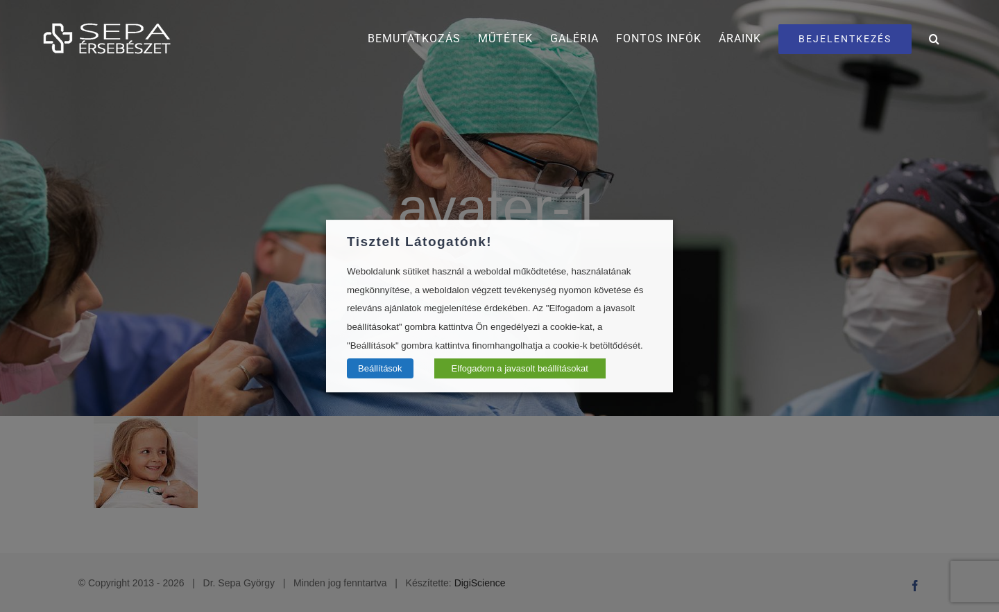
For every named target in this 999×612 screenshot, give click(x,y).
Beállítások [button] (380, 368)
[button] (934, 39)
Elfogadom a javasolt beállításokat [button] (520, 368)
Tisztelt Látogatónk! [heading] (419, 241)
